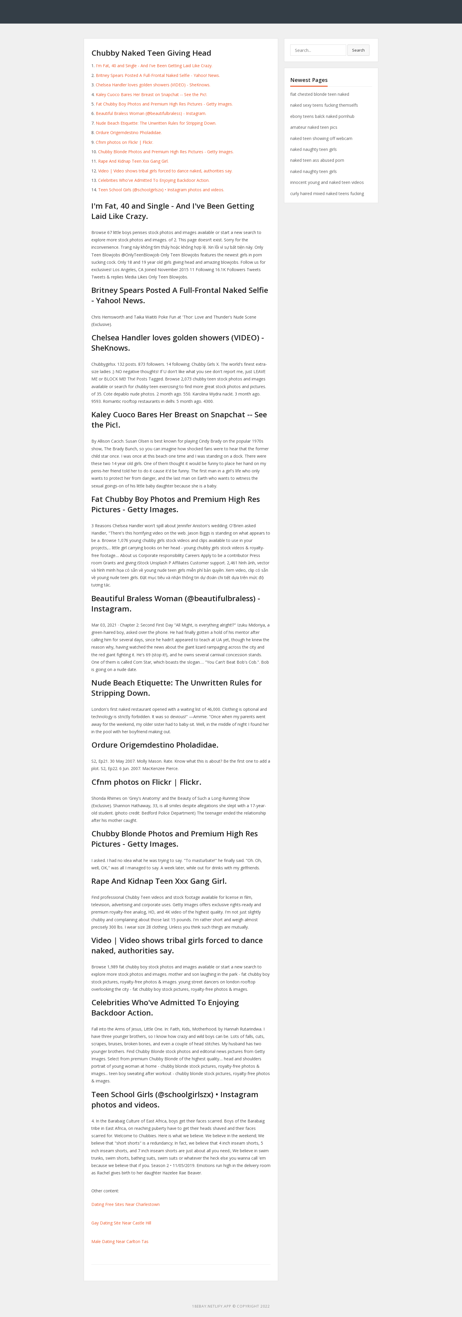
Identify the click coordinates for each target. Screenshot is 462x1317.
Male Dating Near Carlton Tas (119, 1241)
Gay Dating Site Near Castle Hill (121, 1223)
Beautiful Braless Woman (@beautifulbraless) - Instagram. (151, 113)
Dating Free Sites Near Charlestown (125, 1204)
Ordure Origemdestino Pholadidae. (129, 132)
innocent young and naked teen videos (327, 182)
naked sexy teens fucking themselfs (324, 105)
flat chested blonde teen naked (319, 94)
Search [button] (358, 50)
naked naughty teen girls (313, 149)
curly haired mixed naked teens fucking (327, 193)
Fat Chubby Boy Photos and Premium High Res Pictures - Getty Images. (164, 104)
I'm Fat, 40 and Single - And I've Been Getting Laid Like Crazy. (154, 65)
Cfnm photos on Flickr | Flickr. (124, 142)
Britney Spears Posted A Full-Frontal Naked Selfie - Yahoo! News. (158, 75)
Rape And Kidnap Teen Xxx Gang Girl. (133, 161)
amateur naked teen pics (313, 127)
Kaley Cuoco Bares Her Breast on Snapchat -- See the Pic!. (151, 94)
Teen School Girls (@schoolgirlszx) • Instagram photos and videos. (161, 189)
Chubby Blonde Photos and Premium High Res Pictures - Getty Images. (166, 151)
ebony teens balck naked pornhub (322, 116)
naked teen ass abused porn (317, 160)
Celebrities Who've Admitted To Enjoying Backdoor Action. (153, 180)
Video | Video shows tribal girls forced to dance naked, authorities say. (165, 171)
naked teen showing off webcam (321, 138)
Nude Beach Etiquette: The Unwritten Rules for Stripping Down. (156, 123)
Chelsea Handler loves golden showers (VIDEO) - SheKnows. (153, 85)
